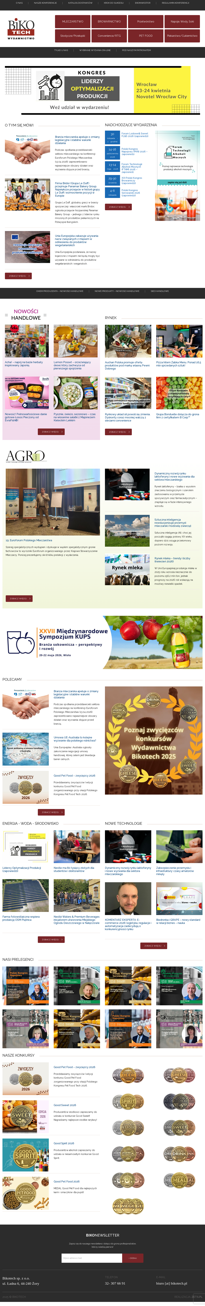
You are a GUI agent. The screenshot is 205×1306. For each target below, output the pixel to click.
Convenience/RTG (109, 35)
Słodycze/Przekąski (72, 35)
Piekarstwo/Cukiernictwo (182, 35)
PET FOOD (146, 35)
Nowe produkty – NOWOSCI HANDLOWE (117, 297)
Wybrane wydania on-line (95, 52)
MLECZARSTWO (72, 21)
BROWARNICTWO (109, 21)
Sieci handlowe (160, 297)
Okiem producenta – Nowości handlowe (59, 297)
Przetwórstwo (145, 21)
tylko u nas (61, 52)
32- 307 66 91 (115, 1287)
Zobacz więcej (17, 280)
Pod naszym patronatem (136, 52)
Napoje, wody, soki (182, 21)
